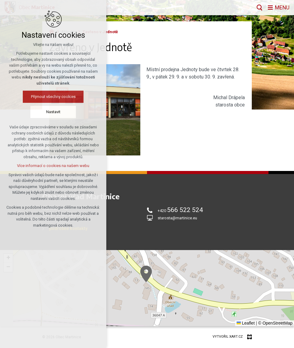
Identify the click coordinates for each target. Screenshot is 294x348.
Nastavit (53, 112)
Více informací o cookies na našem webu (53, 165)
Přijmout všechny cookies (53, 96)
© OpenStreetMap (275, 323)
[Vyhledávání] (259, 8)
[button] (146, 273)
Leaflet (246, 323)
